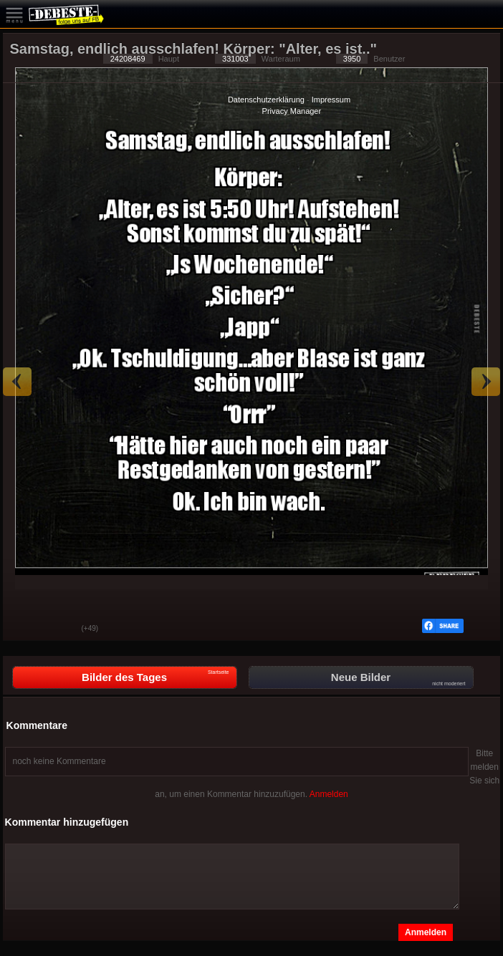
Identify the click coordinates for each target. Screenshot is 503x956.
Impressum (331, 99)
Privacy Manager (292, 111)
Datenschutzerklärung (266, 99)
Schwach (60, 629)
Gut (24, 629)
